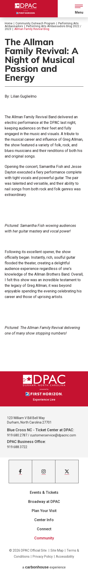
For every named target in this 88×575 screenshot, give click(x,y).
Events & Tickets (44, 492)
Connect (44, 529)
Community (44, 538)
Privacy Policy (43, 556)
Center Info (44, 520)
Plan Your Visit (44, 511)
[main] (44, 194)
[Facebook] (20, 471)
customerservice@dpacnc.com (53, 435)
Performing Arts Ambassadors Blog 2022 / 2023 (43, 28)
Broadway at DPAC (44, 501)
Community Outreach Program (35, 23)
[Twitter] (67, 471)
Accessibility (65, 556)
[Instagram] (43, 471)
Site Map (57, 550)
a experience (44, 567)
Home (8, 23)
